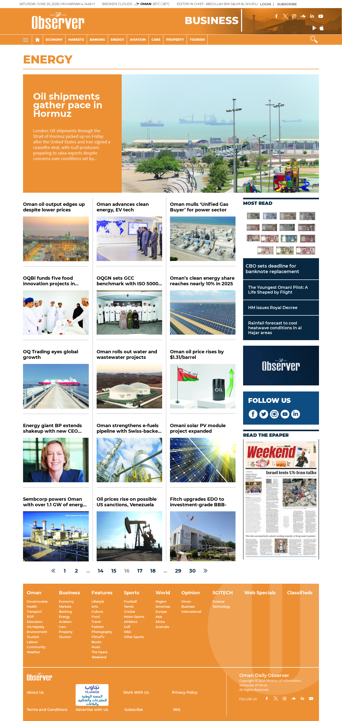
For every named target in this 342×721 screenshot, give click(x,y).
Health (32, 606)
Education (34, 622)
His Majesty (35, 627)
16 (127, 571)
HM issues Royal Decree (272, 307)
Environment (37, 632)
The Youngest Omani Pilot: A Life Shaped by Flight (278, 290)
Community (36, 647)
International (191, 612)
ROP (30, 617)
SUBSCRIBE (287, 4)
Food (96, 617)
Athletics (130, 622)
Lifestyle (98, 601)
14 (100, 571)
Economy (54, 39)
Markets (76, 39)
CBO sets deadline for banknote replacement (272, 268)
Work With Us (136, 692)
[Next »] (205, 570)
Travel (96, 622)
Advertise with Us (92, 709)
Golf (127, 627)
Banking (97, 39)
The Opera (99, 652)
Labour (32, 642)
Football (130, 601)
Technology (221, 606)
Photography (102, 632)
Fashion (98, 627)
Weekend (99, 657)
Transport (34, 612)
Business (188, 606)
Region (161, 601)
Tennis (129, 606)
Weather (33, 652)
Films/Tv (98, 637)
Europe (161, 612)
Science (218, 601)
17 (139, 571)
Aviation (138, 39)
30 (192, 571)
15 (113, 571)
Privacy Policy (184, 692)
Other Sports (134, 637)
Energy (117, 39)
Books (96, 642)
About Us (35, 692)
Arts (95, 606)
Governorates (37, 601)
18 (153, 571)
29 (178, 571)
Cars (156, 39)
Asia (159, 617)
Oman (186, 601)
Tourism (197, 39)
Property (175, 39)
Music (96, 647)
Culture (97, 612)
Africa (160, 622)
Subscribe (133, 709)
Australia (162, 627)
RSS (176, 709)
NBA (127, 632)
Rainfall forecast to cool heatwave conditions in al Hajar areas (275, 328)
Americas (163, 606)
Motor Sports (134, 617)
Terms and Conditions (47, 709)
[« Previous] (53, 570)
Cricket (129, 612)
